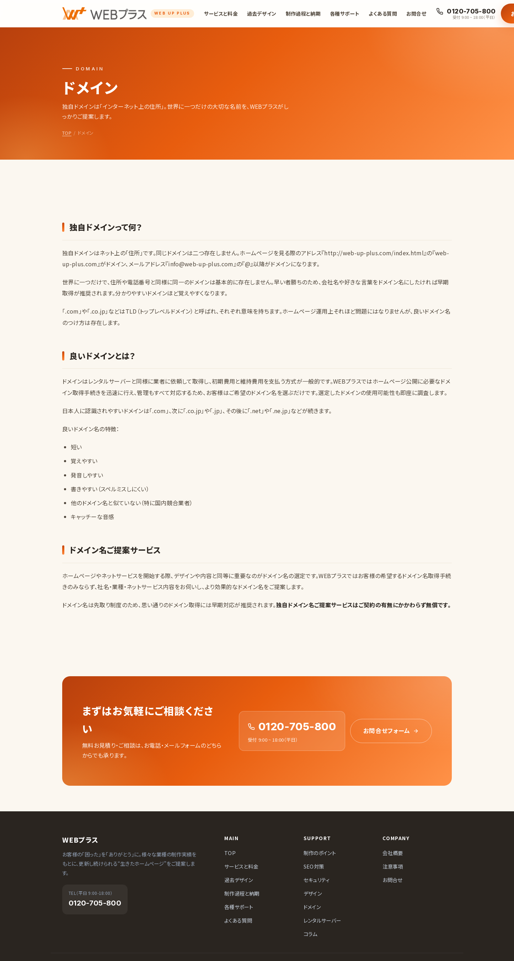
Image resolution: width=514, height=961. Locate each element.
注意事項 (392, 866)
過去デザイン (262, 13)
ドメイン (312, 907)
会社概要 (392, 852)
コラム (310, 934)
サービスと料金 (221, 13)
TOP (66, 132)
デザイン (313, 893)
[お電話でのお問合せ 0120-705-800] (466, 14)
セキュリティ (317, 879)
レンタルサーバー (322, 920)
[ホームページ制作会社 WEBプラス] (128, 13)
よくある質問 (383, 13)
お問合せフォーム (391, 730)
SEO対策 (314, 866)
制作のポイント (320, 852)
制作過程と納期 (303, 13)
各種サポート (344, 13)
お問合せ (416, 13)
